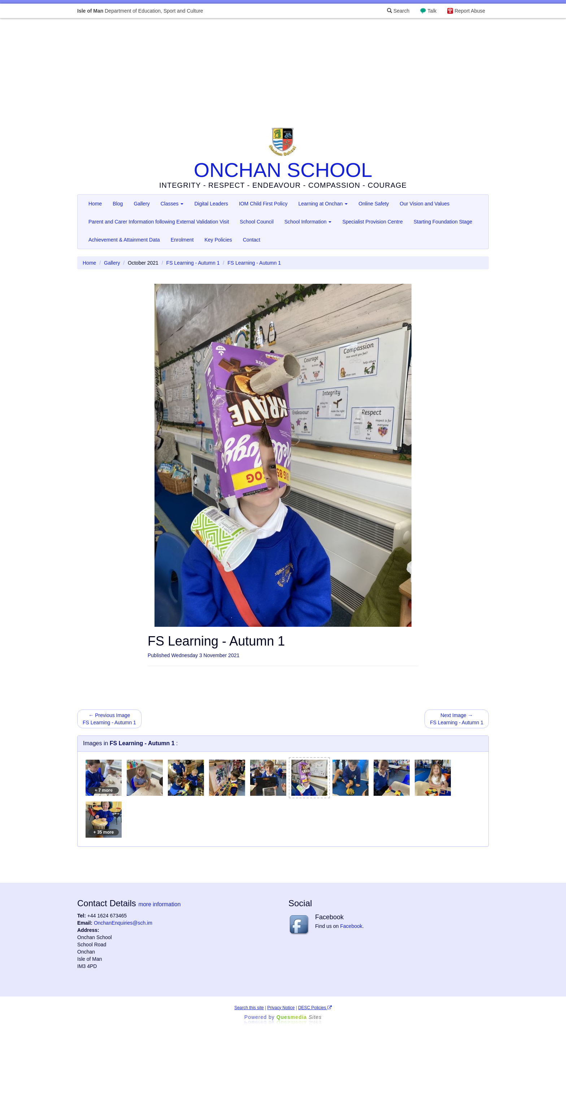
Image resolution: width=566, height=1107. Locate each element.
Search (398, 11)
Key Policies (218, 240)
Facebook (351, 926)
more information (159, 904)
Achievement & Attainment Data (124, 240)
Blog (118, 204)
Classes (172, 204)
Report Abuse (469, 11)
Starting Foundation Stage (443, 222)
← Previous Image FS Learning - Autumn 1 (109, 718)
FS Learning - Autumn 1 (193, 263)
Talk (431, 11)
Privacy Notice (281, 1007)
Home (95, 204)
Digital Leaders (211, 204)
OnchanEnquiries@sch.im (123, 923)
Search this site (249, 1007)
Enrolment (182, 240)
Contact (251, 240)
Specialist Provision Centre (372, 222)
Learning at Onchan (323, 204)
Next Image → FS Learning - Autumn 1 (456, 718)
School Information (308, 222)
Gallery (141, 204)
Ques (299, 1017)
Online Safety (373, 204)
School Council (256, 222)
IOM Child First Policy (263, 204)
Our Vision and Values (424, 204)
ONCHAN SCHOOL (283, 170)
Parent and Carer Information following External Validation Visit (158, 222)
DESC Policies (315, 1007)
